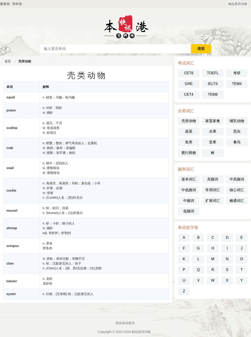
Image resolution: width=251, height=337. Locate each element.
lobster (11, 281)
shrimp (11, 228)
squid (10, 97)
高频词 (212, 179)
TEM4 (237, 84)
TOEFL (213, 73)
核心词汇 (237, 190)
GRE (189, 84)
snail (10, 168)
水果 (212, 131)
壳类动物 (188, 121)
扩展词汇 (212, 201)
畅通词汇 (237, 201)
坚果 (212, 142)
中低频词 (188, 190)
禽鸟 (237, 142)
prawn (11, 110)
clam (10, 263)
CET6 (188, 73)
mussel (11, 210)
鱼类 (188, 142)
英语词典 (125, 26)
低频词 (188, 211)
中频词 (188, 201)
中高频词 (237, 179)
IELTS (213, 84)
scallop (11, 128)
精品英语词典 (237, 4)
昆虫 (237, 131)
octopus (12, 246)
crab (9, 148)
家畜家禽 (212, 121)
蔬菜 (188, 131)
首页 (8, 61)
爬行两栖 (188, 153)
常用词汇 (212, 190)
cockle (11, 190)
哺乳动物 (237, 121)
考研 (237, 73)
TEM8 (213, 94)
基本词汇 (188, 179)
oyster (11, 294)
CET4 (188, 94)
